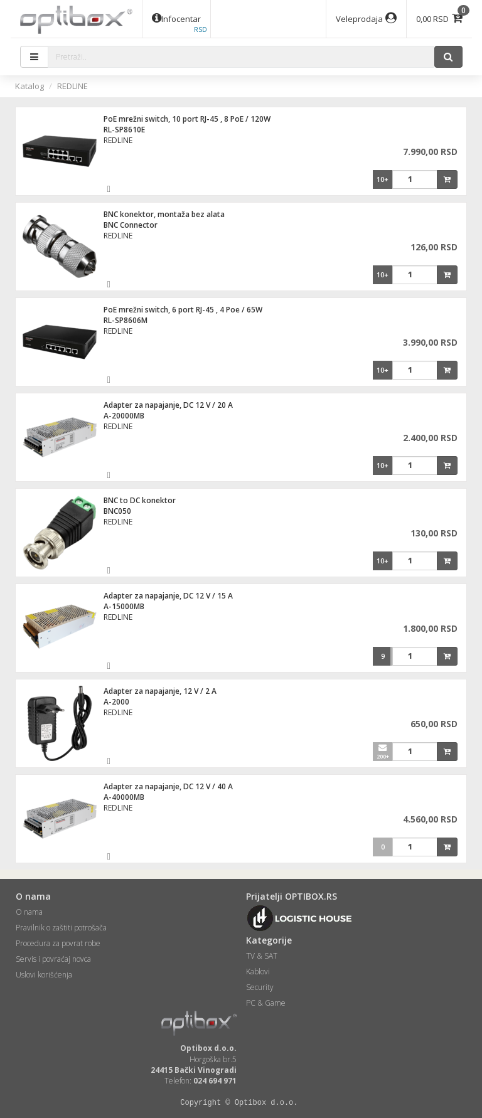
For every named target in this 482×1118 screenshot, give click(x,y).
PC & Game (266, 1003)
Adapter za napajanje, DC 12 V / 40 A (168, 786)
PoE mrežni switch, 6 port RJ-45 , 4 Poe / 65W (183, 309)
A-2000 (116, 701)
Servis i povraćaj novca (53, 959)
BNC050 (117, 511)
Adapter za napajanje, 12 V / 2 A (160, 691)
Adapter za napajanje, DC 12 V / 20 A (168, 405)
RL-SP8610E (124, 129)
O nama (29, 912)
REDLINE (72, 86)
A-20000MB (124, 415)
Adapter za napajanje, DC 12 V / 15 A (168, 595)
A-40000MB (124, 797)
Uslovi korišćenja (44, 974)
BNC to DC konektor (140, 500)
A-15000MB (124, 606)
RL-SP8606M (125, 320)
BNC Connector (131, 225)
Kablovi (258, 971)
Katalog (29, 86)
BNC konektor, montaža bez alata (164, 214)
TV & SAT (261, 955)
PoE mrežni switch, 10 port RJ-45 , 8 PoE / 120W (187, 119)
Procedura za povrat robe (58, 943)
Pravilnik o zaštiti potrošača (61, 927)
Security (260, 987)
